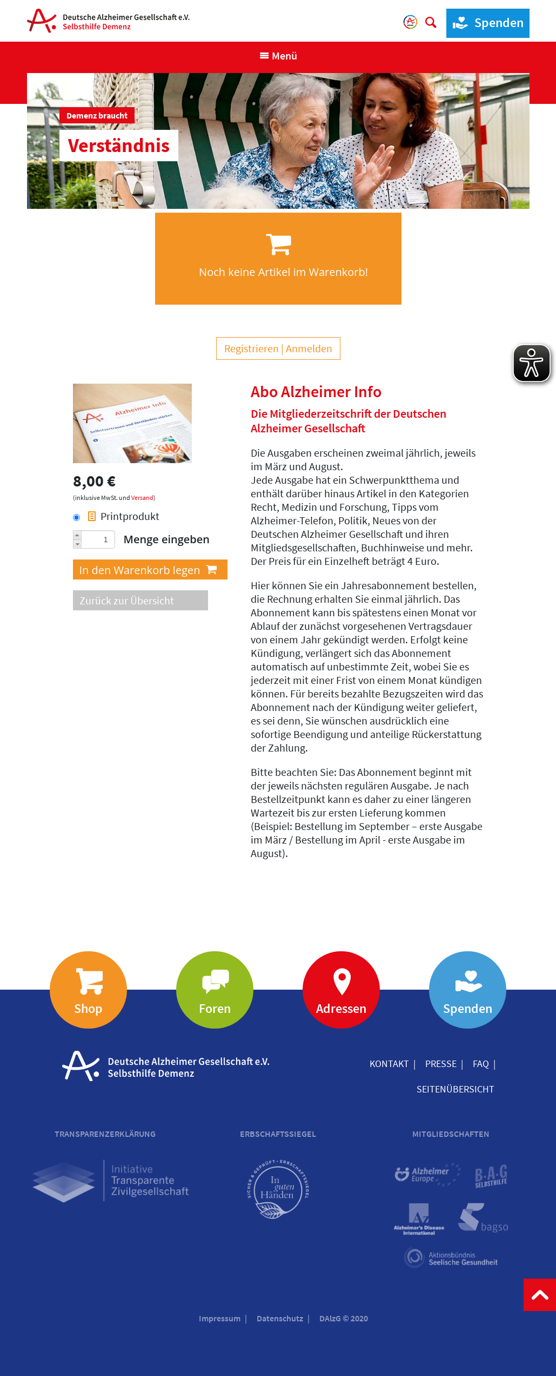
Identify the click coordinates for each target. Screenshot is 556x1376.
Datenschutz (280, 1318)
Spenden (485, 23)
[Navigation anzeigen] (278, 55)
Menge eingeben (167, 539)
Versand (142, 497)
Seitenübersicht (455, 1089)
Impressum (219, 1318)
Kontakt (389, 1063)
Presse (441, 1063)
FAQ (481, 1063)
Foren (215, 1008)
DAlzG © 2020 (343, 1318)
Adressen (341, 1008)
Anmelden (309, 348)
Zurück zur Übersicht (126, 600)
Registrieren (251, 348)
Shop (88, 1008)
